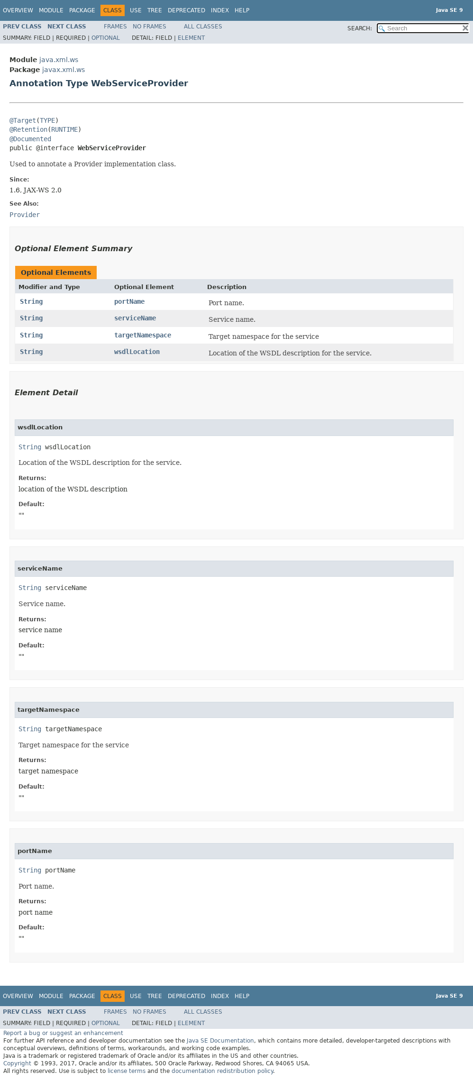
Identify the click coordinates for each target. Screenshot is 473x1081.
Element (191, 38)
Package (82, 10)
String (31, 301)
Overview (18, 10)
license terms (127, 1071)
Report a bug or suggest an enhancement (63, 1033)
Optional (105, 38)
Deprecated (186, 10)
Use (136, 10)
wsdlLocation (137, 351)
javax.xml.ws (63, 69)
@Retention (28, 129)
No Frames (149, 26)
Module (51, 10)
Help (242, 10)
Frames (115, 26)
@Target (22, 120)
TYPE (47, 120)
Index (220, 10)
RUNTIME (64, 129)
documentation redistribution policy (222, 1071)
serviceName (135, 318)
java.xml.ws (58, 60)
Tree (154, 10)
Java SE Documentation (220, 1040)
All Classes (203, 26)
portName (129, 301)
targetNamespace (142, 335)
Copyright (17, 1063)
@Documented (30, 139)
